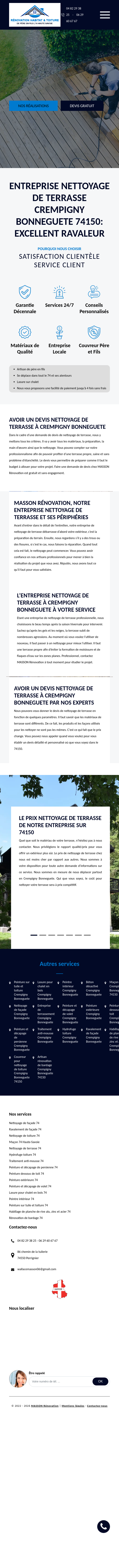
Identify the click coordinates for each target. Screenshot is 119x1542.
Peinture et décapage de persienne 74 (33, 1167)
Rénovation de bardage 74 (26, 1218)
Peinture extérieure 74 (23, 1180)
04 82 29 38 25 (26, 1240)
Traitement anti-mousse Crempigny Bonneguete (45, 1035)
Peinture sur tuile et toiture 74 (28, 1205)
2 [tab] (42, 935)
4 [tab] (60, 935)
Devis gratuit (82, 105)
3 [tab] (51, 935)
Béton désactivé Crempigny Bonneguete (94, 988)
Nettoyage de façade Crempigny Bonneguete (22, 1012)
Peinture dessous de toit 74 (26, 1173)
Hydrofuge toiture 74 (22, 1154)
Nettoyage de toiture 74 (24, 1136)
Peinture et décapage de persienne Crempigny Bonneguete (22, 1039)
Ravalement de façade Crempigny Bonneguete (94, 1035)
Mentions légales (73, 1406)
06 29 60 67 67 (48, 1240)
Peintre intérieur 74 (21, 1199)
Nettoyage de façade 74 (24, 1123)
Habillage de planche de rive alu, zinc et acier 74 (40, 1211)
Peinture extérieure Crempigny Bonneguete (94, 1012)
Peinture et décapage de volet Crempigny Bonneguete (70, 1014)
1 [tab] (33, 935)
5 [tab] (69, 935)
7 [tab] (87, 935)
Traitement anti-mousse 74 (26, 1161)
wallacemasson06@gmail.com (36, 1269)
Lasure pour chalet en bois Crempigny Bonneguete (45, 990)
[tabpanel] (60, 852)
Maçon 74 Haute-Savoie (24, 1142)
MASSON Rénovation (45, 1406)
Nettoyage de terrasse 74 (25, 1148)
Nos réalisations (33, 105)
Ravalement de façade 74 (25, 1129)
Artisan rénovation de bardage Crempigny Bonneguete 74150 (45, 1067)
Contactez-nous (97, 1406)
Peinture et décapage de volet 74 (30, 1186)
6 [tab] (78, 935)
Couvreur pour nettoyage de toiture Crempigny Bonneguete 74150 (22, 1069)
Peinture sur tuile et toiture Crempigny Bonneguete (22, 990)
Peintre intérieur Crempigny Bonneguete (70, 988)
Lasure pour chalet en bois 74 (28, 1192)
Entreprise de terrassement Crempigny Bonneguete (46, 1014)
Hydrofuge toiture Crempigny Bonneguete (70, 1035)
